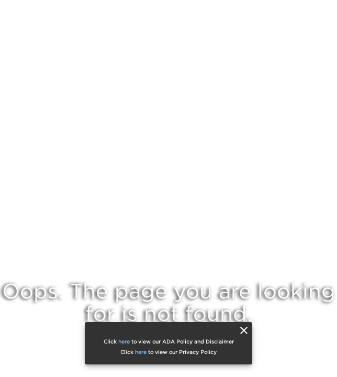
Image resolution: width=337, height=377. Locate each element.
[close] (243, 330)
